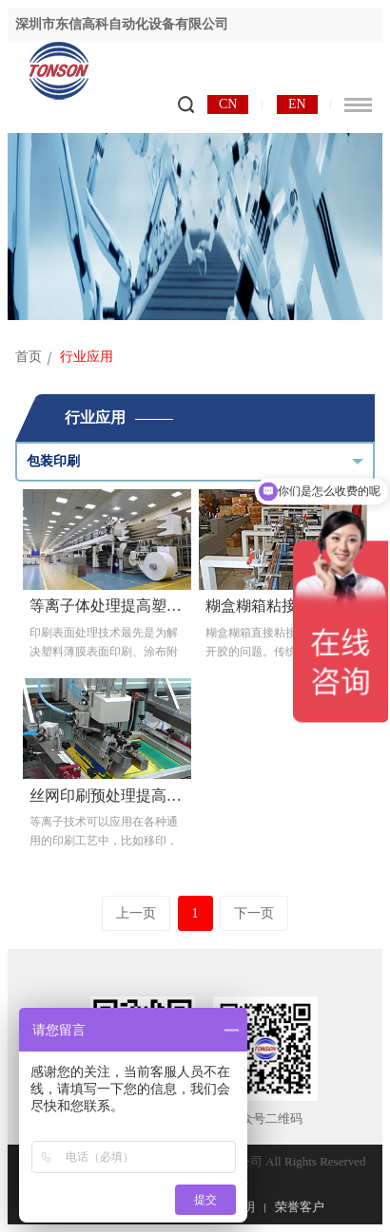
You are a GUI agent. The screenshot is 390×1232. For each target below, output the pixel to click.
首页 (28, 357)
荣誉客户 (299, 1207)
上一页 (136, 913)
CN (228, 104)
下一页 (254, 913)
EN (297, 104)
